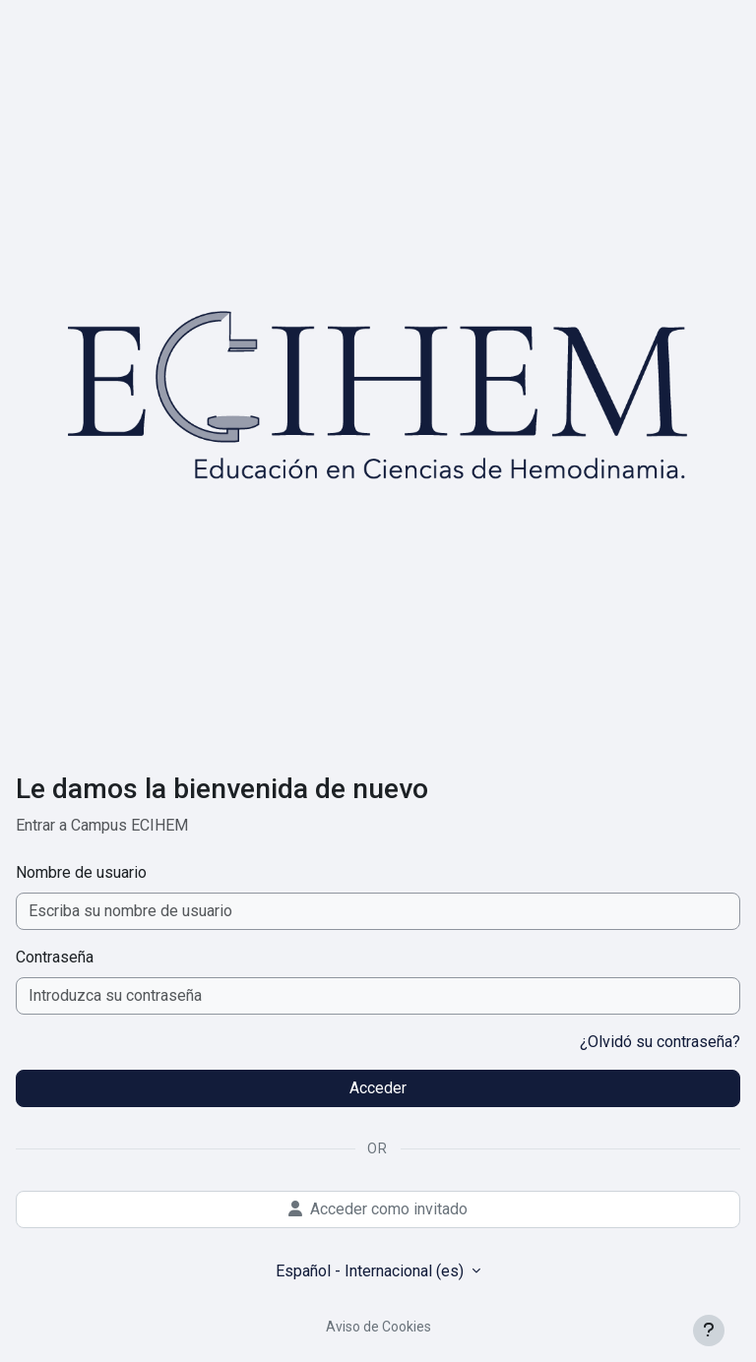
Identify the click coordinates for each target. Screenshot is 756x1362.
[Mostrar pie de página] (708, 1330)
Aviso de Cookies (378, 1326)
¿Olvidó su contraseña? (660, 1041)
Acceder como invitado (378, 1209)
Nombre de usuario (81, 872)
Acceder (378, 1088)
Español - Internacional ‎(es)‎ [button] (372, 1271)
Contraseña (55, 957)
